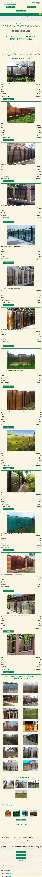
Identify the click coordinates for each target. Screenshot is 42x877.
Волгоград (17, 849)
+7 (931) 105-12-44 (38, 3)
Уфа (14, 849)
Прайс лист (31, 837)
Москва (33, 849)
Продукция (16, 837)
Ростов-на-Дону (10, 849)
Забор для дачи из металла (7, 805)
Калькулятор (21, 10)
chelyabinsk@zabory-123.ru (37, 3)
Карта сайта (21, 860)
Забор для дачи (5, 804)
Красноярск (25, 849)
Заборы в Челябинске (6, 837)
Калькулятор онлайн (21, 858)
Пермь (21, 849)
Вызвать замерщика (31, 6)
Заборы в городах (15, 840)
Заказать (8, 99)
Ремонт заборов (5, 840)
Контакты (24, 840)
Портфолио (23, 837)
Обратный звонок (21, 851)
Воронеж (29, 849)
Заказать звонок (10, 6)
